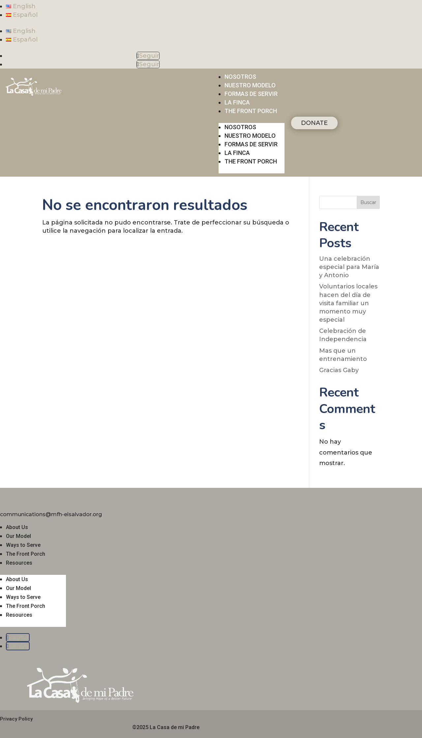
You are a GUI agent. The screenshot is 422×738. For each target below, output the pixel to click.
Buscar (368, 202)
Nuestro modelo (250, 85)
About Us (17, 527)
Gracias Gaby (339, 370)
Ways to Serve (23, 545)
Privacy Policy (16, 719)
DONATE (314, 123)
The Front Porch (25, 554)
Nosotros (240, 76)
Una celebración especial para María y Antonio (349, 267)
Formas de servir (251, 93)
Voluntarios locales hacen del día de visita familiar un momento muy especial (348, 303)
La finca (237, 102)
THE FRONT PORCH (251, 110)
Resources (19, 563)
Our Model (18, 536)
